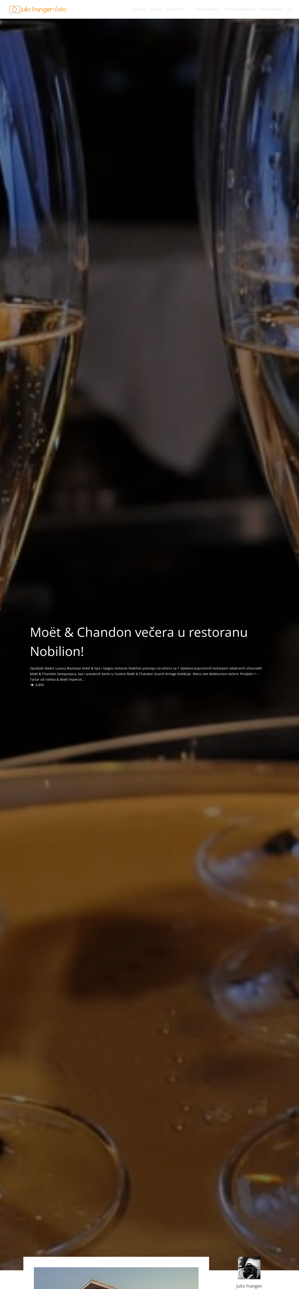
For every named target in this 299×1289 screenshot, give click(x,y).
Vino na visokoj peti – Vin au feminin (253, 9)
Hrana (156, 9)
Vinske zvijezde (206, 9)
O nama (139, 9)
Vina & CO (175, 9)
